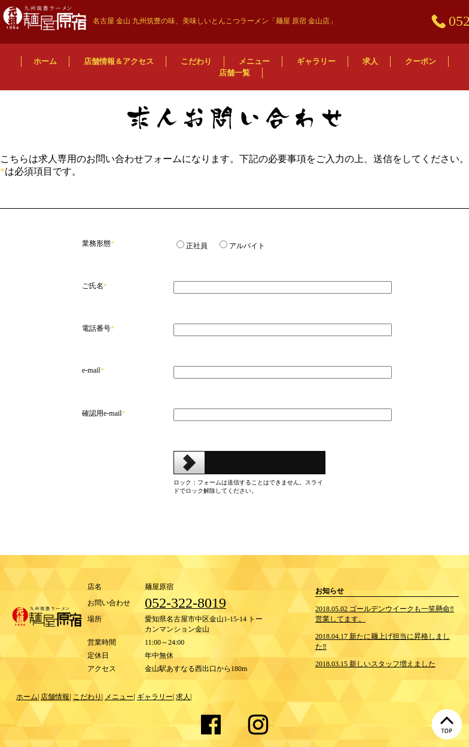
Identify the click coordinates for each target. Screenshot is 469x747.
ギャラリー (316, 61)
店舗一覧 (234, 72)
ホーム (45, 61)
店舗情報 (55, 697)
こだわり (196, 61)
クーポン (420, 61)
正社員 (197, 246)
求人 (370, 61)
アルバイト (247, 246)
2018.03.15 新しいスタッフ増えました (375, 664)
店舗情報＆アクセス (119, 61)
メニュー (254, 61)
